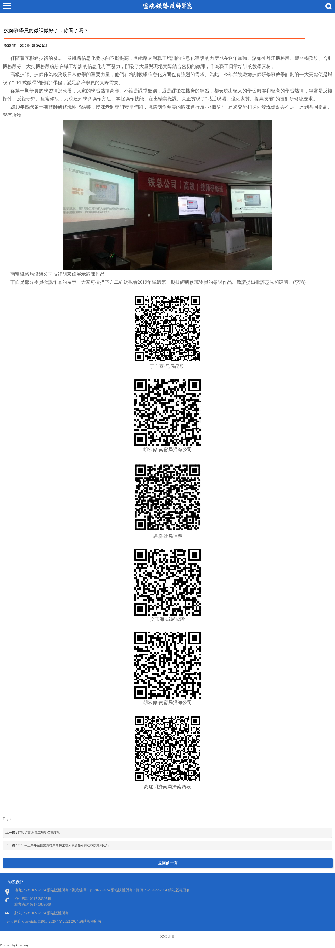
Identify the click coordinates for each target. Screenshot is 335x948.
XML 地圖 (167, 936)
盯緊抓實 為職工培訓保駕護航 (32, 833)
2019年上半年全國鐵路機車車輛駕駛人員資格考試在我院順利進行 (57, 845)
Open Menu (6, 6)
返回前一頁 (168, 863)
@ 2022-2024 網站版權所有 (80, 921)
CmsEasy (22, 945)
